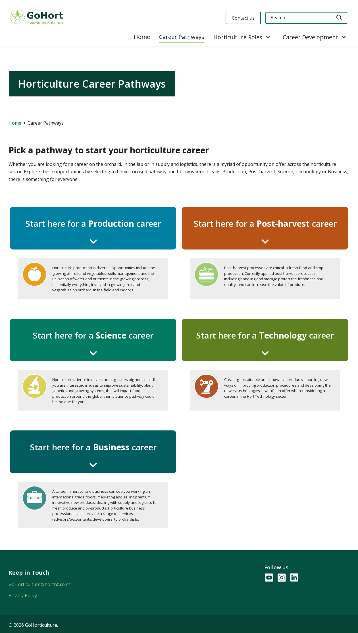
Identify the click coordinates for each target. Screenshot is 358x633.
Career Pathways (181, 37)
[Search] (339, 18)
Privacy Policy (23, 595)
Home (142, 37)
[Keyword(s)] (298, 18)
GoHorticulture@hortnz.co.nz (40, 584)
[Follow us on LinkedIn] (293, 577)
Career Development (310, 37)
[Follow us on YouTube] (268, 577)
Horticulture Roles (237, 37)
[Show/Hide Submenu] (268, 37)
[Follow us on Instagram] (281, 577)
